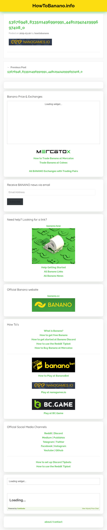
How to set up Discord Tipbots (53, 462)
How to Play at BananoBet (53, 375)
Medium (47, 437)
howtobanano (41, 33)
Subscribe (15, 201)
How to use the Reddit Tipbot (53, 343)
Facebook (46, 446)
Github (59, 450)
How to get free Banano (53, 335)
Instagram (60, 446)
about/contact (53, 521)
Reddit (48, 433)
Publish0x (59, 437)
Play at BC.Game (53, 413)
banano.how (53, 225)
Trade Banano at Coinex (53, 162)
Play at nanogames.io (53, 392)
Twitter (60, 441)
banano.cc (53, 295)
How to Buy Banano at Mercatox (53, 347)
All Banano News (53, 275)
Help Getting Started (53, 267)
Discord (58, 433)
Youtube (49, 450)
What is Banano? (53, 330)
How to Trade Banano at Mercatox (54, 158)
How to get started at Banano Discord (53, 339)
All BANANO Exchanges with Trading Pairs (53, 171)
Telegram (48, 441)
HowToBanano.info (53, 5)
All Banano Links (53, 271)
